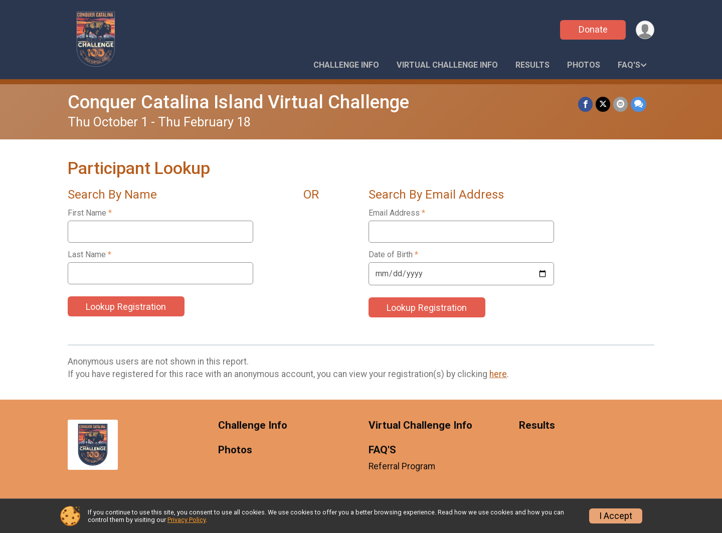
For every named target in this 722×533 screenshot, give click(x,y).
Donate (593, 29)
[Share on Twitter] (603, 104)
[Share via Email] (620, 104)
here (498, 374)
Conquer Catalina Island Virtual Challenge (238, 102)
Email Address (397, 213)
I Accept (615, 516)
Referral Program (402, 466)
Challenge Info (346, 65)
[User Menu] (645, 30)
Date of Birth (393, 254)
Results (532, 65)
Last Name (89, 254)
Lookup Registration (126, 306)
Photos (583, 65)
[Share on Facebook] (585, 104)
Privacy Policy (186, 519)
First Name (90, 213)
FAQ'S (629, 65)
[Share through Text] (638, 104)
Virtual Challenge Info (447, 65)
